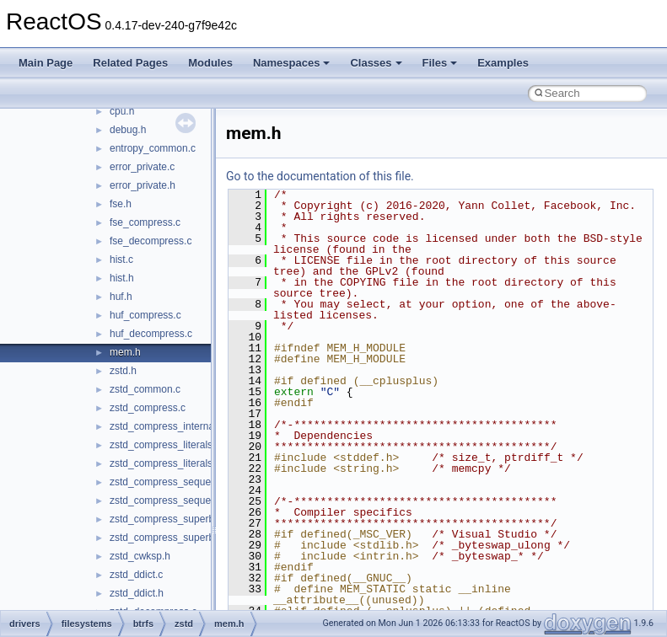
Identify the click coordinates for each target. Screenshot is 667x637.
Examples (503, 62)
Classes (375, 62)
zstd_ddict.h (137, 593)
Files (440, 62)
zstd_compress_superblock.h (175, 537)
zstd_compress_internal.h (167, 426)
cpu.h (122, 111)
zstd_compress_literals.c (165, 445)
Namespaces (292, 62)
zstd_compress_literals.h (165, 463)
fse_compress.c (145, 222)
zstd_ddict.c (136, 575)
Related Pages (130, 62)
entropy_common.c (153, 148)
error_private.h (142, 185)
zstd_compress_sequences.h (175, 500)
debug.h (128, 130)
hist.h (122, 278)
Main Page (46, 62)
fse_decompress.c (150, 241)
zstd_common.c (145, 389)
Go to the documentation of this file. (320, 176)
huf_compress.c (145, 315)
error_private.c (142, 167)
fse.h (121, 204)
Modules (210, 62)
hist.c (121, 259)
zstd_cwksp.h (140, 556)
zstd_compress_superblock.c (175, 519)
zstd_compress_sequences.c (175, 482)
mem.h (125, 352)
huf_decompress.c (151, 334)
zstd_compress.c (148, 408)
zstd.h (123, 371)
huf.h (121, 296)
